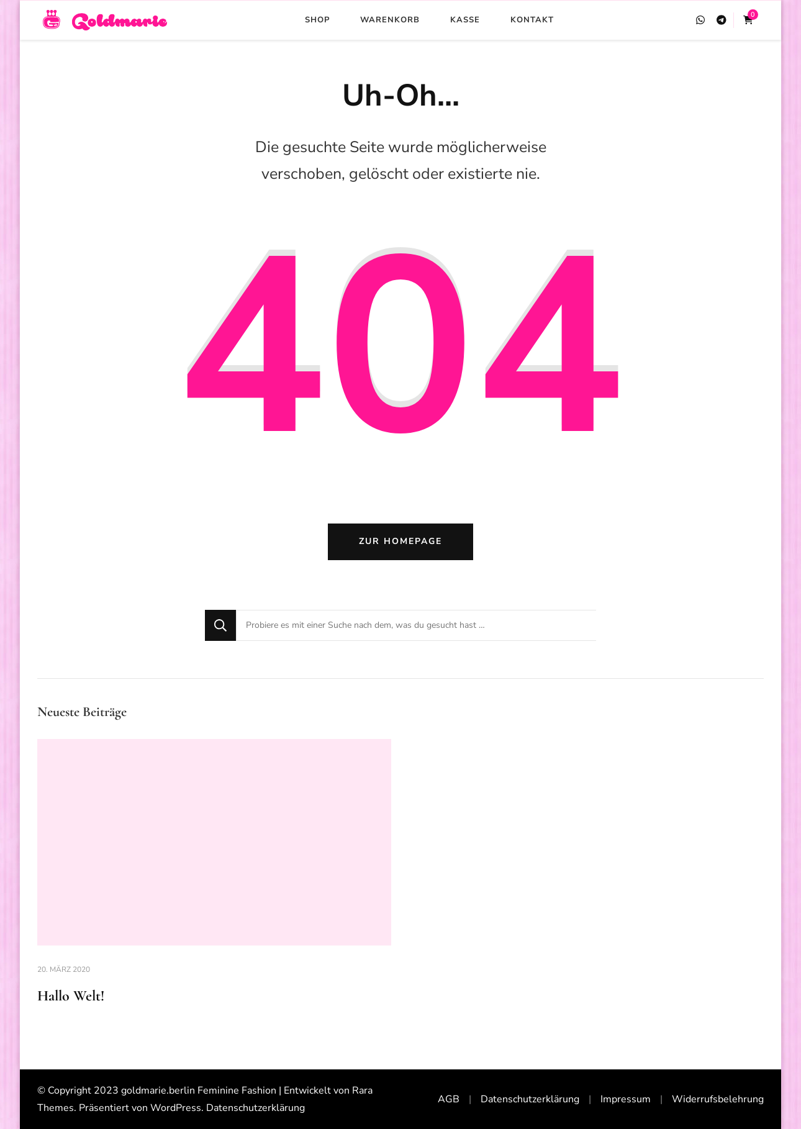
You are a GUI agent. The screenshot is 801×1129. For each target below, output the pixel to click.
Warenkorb (390, 19)
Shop (317, 19)
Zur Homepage (400, 541)
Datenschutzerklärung (255, 1108)
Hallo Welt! (70, 996)
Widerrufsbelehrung (718, 1099)
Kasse (465, 19)
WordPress (175, 1108)
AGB (448, 1099)
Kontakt (532, 19)
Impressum (625, 1099)
